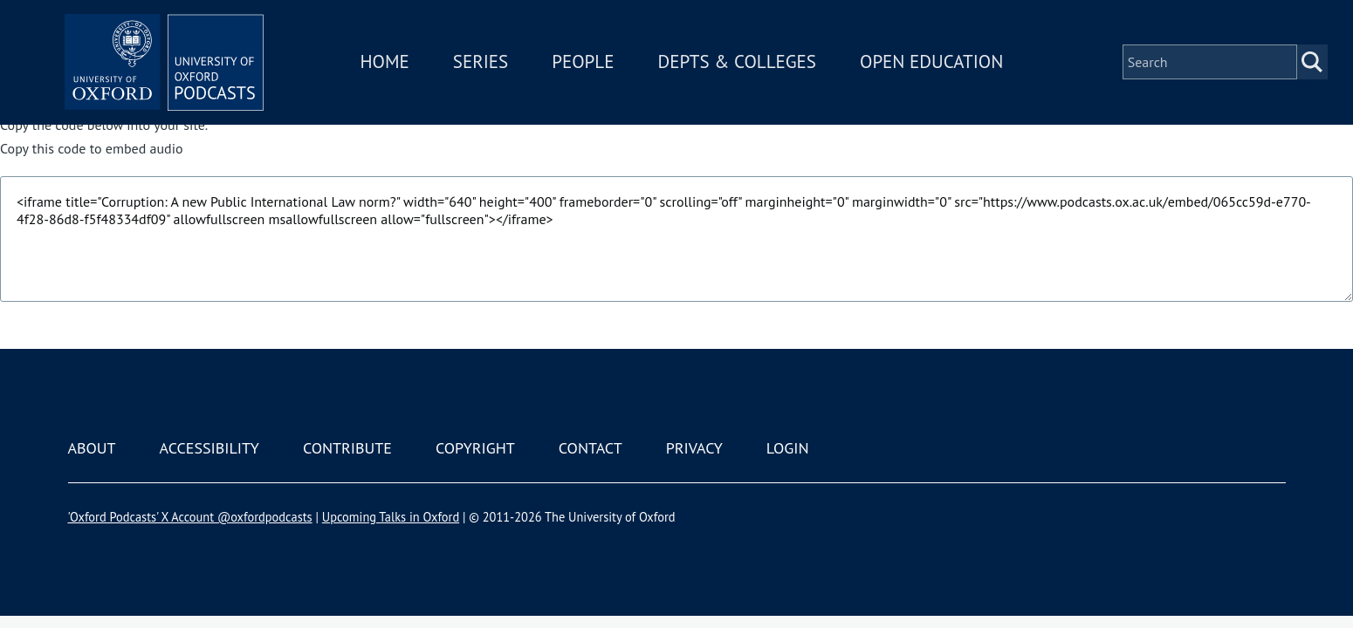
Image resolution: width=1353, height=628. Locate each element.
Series (485, 64)
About (92, 448)
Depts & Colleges (742, 64)
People (588, 64)
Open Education (936, 64)
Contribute (347, 448)
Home (390, 64)
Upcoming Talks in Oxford (390, 517)
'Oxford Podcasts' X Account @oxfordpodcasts (190, 517)
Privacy (694, 448)
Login (787, 448)
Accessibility (209, 448)
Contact (590, 448)
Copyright (475, 448)
